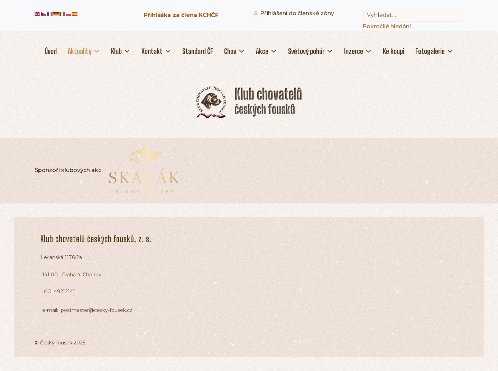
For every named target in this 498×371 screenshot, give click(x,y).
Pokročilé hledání (386, 26)
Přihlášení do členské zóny (293, 13)
